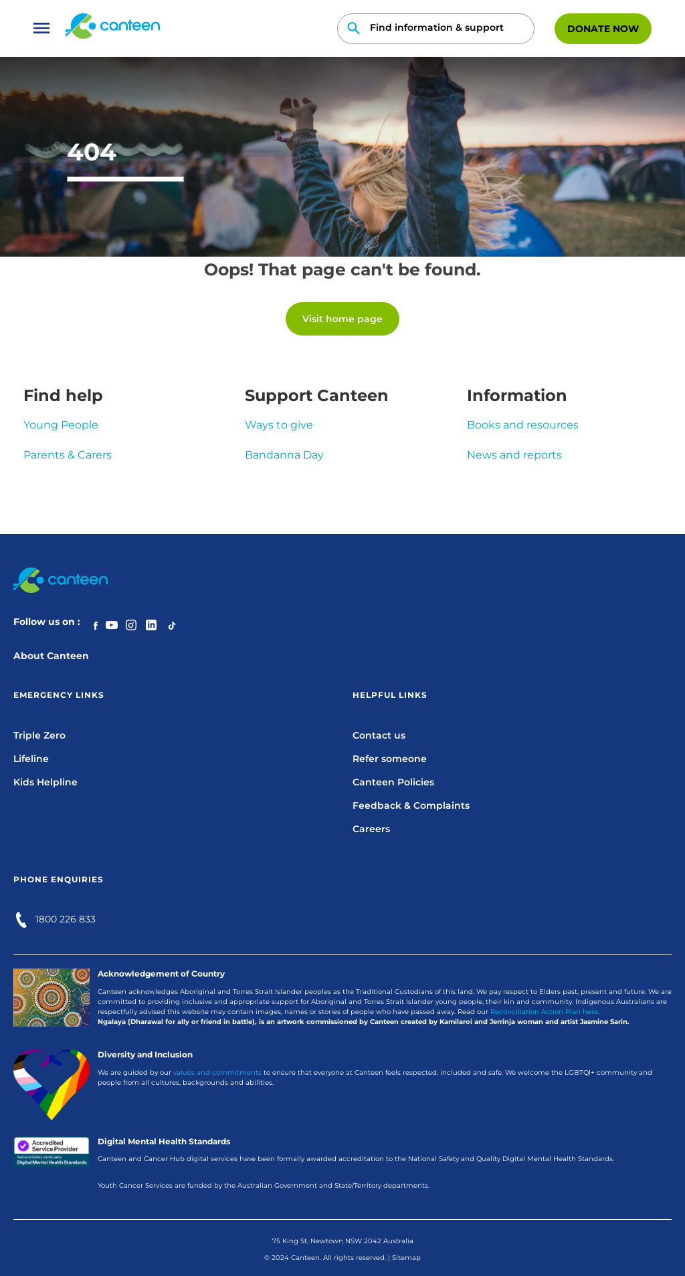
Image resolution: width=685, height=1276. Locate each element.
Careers (371, 829)
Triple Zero (39, 735)
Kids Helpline (45, 782)
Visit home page (342, 319)
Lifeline (31, 759)
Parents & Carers (67, 455)
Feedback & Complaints (411, 805)
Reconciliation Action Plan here (544, 1011)
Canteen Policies (393, 782)
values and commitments (217, 1072)
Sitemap (406, 1257)
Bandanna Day (284, 455)
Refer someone (390, 759)
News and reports (514, 455)
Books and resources (523, 424)
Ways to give (279, 424)
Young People (60, 424)
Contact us (379, 735)
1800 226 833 (65, 919)
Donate (603, 29)
